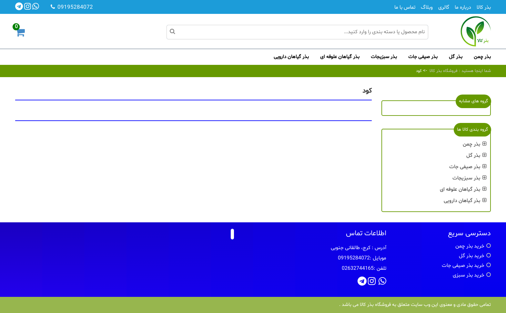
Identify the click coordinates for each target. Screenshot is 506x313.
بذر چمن (482, 57)
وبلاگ (427, 7)
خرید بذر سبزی (468, 275)
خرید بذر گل (471, 255)
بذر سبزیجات (384, 57)
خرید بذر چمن (469, 246)
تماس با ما (404, 7)
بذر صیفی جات (423, 57)
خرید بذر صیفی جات (463, 265)
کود (419, 71)
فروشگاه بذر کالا (444, 71)
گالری (443, 7)
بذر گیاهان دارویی (291, 57)
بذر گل (455, 57)
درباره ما (463, 7)
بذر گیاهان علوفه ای (339, 57)
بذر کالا (484, 7)
